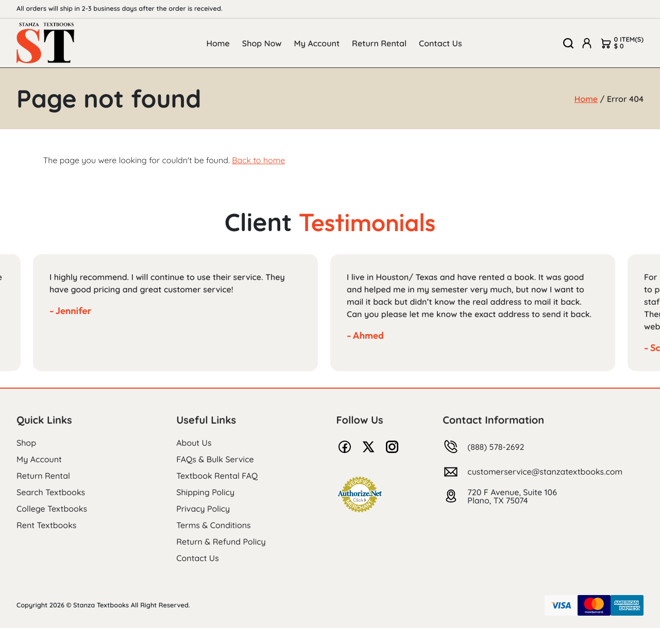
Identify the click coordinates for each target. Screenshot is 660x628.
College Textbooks (51, 508)
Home (217, 43)
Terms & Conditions (213, 525)
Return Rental (379, 43)
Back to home (258, 160)
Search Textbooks (50, 492)
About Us (193, 443)
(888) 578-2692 (495, 447)
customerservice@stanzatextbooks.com (544, 471)
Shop (26, 443)
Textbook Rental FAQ (217, 475)
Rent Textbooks (46, 525)
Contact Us (440, 43)
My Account (317, 43)
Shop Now (262, 43)
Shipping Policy (205, 492)
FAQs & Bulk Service (214, 459)
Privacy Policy (203, 508)
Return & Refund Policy (220, 541)
